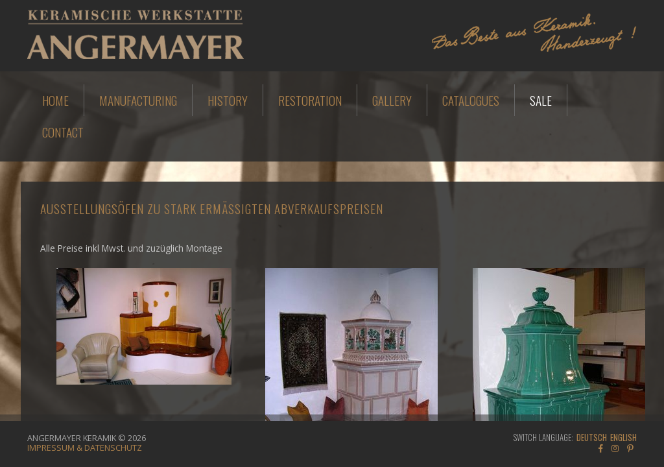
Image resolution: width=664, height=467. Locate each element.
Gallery (392, 100)
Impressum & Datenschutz (84, 447)
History (228, 100)
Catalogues (470, 100)
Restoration (310, 100)
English (623, 437)
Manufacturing (138, 100)
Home (55, 100)
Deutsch (591, 437)
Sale (541, 100)
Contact (63, 132)
